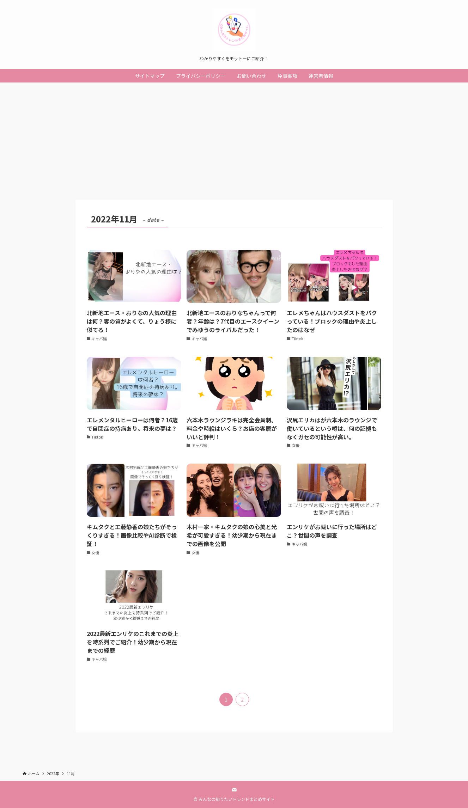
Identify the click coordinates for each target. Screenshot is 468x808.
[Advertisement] (234, 135)
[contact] (234, 789)
